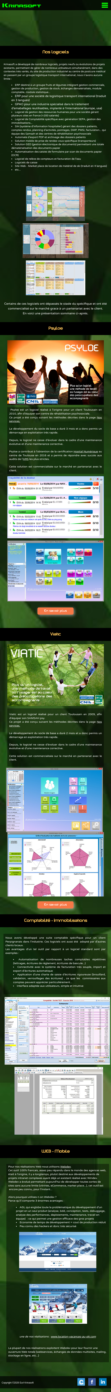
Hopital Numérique (86, 451)
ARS (26, 459)
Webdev (65, 1166)
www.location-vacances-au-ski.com (73, 1336)
